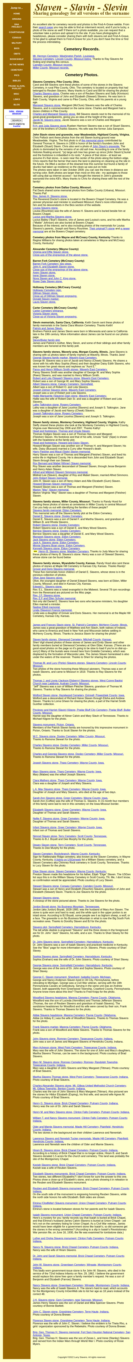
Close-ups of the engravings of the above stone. (60, 255)
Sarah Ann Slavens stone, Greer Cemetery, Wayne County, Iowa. (70, 798)
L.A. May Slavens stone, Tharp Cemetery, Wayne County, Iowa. (69, 789)
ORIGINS (16, 19)
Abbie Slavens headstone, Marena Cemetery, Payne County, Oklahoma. (74, 1015)
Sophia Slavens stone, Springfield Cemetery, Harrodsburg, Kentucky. (72, 956)
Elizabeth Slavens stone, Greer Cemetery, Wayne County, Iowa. (70, 809)
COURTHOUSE (16, 32)
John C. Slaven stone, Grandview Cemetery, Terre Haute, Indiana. (71, 1311)
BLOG (17, 104)
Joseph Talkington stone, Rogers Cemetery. (58, 413)
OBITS (16, 54)
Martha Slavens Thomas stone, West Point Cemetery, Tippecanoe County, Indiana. (81, 1076)
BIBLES (17, 80)
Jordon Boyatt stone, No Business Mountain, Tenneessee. (66, 906)
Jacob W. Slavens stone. (47, 120)
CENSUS (16, 37)
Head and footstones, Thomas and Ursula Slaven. (62, 431)
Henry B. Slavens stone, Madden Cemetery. (63, 551)
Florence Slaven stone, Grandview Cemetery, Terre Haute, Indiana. (71, 1320)
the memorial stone (92, 140)
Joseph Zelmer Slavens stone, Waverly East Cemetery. (64, 390)
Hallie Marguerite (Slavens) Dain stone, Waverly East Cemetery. (70, 395)
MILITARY (17, 43)
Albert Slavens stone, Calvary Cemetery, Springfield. (63, 384)
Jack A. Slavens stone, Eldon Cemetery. (56, 542)
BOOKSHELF (17, 59)
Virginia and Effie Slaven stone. (51, 252)
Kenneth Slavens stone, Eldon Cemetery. (56, 548)
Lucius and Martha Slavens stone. (52, 216)
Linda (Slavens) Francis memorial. (52, 610)
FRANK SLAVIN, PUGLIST (16, 87)
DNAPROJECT (17, 25)
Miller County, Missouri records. (51, 67)
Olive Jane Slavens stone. (48, 577)
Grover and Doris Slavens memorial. (54, 569)
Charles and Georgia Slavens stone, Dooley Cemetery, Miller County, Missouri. (78, 754)
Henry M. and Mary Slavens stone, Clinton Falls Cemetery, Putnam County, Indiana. (81, 1112)
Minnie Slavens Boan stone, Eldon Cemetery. (59, 545)
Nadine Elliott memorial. (46, 607)
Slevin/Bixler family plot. (46, 340)
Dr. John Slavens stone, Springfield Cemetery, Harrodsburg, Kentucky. (73, 941)
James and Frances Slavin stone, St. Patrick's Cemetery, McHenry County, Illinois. (80, 624)
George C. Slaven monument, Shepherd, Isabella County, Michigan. (72, 977)
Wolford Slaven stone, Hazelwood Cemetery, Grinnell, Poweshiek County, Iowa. (79, 695)
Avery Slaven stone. (44, 272)
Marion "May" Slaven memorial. (51, 489)
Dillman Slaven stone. (45, 293)
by (19, 125)
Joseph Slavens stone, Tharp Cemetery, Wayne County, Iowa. (68, 762)
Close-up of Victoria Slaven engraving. (55, 316)
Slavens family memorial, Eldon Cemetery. (57, 510)
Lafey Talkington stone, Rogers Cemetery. (57, 404)
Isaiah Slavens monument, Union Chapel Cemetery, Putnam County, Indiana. (77, 1214)
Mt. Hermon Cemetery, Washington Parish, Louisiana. (64, 56)
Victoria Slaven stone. (45, 313)
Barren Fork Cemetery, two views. (52, 263)
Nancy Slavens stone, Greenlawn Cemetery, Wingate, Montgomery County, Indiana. (81, 1285)
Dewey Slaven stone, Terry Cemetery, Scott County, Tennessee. (70, 845)
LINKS (17, 99)
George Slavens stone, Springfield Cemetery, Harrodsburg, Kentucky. (73, 965)
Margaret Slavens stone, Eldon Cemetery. (57, 536)
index (11, 111)
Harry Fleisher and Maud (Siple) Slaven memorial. (62, 451)
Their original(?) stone (102, 228)
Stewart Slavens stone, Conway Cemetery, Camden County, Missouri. (73, 886)
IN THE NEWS (17, 64)
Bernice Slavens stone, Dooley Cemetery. (57, 531)
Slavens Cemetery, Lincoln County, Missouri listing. (62, 59)
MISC (17, 94)
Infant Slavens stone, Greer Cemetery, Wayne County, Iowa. (67, 827)
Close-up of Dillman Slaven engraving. (55, 296)
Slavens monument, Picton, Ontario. (54, 724)
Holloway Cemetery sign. (47, 290)
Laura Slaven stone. (44, 302)
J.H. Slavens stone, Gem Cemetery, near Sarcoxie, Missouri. (68, 1300)
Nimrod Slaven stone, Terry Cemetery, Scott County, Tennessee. (70, 836)
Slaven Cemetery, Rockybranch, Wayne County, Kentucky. (66, 853)
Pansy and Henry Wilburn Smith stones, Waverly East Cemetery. (70, 369)
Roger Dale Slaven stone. (48, 281)
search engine (15, 124)
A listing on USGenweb (67, 859)
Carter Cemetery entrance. (48, 310)
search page (46, 27)
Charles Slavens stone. (46, 93)
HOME (17, 13)
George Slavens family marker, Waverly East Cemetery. (65, 357)
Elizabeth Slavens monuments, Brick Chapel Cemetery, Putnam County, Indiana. (79, 1173)
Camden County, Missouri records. (53, 64)
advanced (16, 113)
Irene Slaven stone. (44, 275)
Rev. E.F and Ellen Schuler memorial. (54, 598)
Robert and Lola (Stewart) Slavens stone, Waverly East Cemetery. (71, 378)
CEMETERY (17, 70)
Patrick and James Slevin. (48, 328)
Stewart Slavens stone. (46, 897)
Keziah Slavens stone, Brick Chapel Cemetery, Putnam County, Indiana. (74, 1165)
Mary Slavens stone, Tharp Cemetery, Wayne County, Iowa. (67, 771)
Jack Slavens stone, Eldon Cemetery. (54, 539)
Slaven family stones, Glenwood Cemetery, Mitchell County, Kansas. (72, 639)
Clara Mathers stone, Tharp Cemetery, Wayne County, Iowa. (67, 780)
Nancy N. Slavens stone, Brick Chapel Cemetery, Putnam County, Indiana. (76, 1247)
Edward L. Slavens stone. (47, 586)
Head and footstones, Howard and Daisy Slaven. (61, 442)
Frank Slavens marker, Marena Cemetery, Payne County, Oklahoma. (72, 1027)
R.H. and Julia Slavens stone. (50, 125)
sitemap (19, 111)
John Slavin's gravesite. (106, 146)
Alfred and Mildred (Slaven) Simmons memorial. (60, 472)
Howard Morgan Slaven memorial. (52, 484)
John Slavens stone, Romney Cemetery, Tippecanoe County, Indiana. (73, 1038)
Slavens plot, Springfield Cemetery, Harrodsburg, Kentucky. (67, 927)
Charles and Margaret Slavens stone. (54, 114)
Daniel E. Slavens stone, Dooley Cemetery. (58, 516)
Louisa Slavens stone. (45, 208)
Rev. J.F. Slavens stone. (47, 595)
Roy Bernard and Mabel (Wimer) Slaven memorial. (62, 463)
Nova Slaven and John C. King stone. (54, 278)
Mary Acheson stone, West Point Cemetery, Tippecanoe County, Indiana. (75, 1047)
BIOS (17, 48)
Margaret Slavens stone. (47, 105)
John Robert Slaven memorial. (50, 478)
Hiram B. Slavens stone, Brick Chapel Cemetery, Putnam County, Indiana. (75, 1150)
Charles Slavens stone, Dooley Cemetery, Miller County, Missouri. (71, 745)
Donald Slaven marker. (46, 299)
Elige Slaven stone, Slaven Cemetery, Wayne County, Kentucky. (70, 871)
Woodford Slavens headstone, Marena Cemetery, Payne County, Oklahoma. (77, 997)
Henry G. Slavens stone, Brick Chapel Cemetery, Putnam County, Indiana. (75, 1103)
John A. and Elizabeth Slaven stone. (54, 266)
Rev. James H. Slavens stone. (50, 196)
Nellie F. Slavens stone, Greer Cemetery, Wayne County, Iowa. (69, 818)
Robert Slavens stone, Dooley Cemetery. (56, 525)
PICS (16, 75)
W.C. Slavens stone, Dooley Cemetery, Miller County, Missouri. (69, 736)
